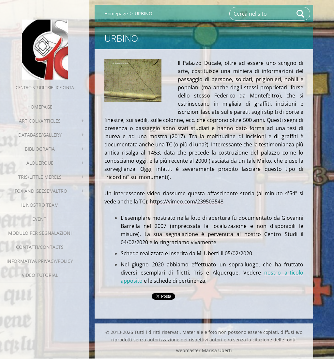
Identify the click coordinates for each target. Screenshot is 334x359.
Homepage (40, 107)
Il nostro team (40, 205)
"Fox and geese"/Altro (40, 191)
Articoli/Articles (40, 121)
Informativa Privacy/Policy (40, 261)
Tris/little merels (40, 177)
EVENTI (40, 219)
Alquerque (39, 163)
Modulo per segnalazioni (40, 233)
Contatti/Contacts (40, 247)
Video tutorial (40, 275)
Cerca (300, 14)
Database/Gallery (40, 135)
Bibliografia (40, 149)
